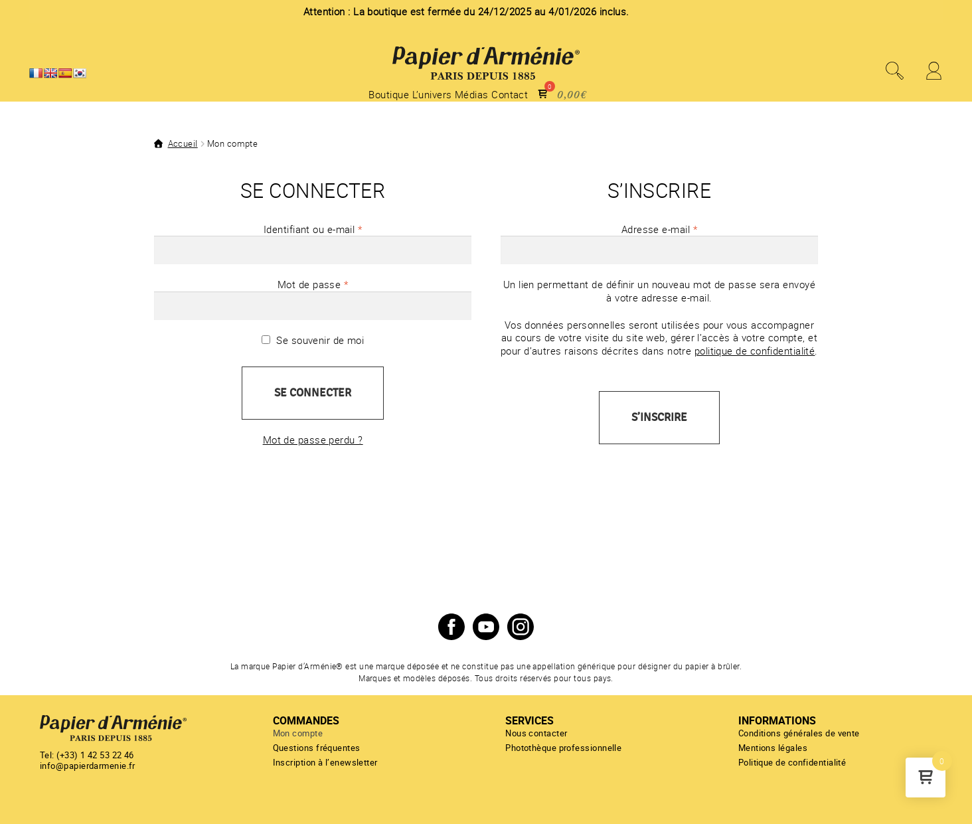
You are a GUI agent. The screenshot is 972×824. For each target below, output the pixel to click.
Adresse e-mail (683, 229)
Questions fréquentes (317, 748)
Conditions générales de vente (799, 733)
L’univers (432, 95)
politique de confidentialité (754, 350)
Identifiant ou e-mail (337, 229)
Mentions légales (772, 748)
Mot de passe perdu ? (313, 439)
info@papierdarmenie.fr (87, 766)
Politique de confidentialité (792, 762)
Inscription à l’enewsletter (325, 762)
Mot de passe (337, 284)
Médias (472, 95)
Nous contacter (536, 733)
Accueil (183, 143)
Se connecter (312, 392)
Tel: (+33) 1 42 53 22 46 (87, 755)
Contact (509, 95)
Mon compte (298, 733)
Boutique (388, 95)
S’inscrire (659, 417)
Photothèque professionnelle (563, 748)
